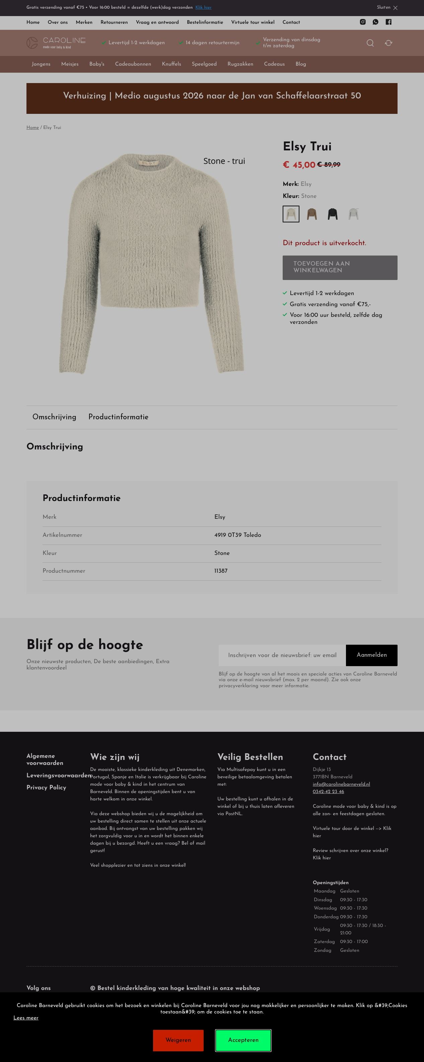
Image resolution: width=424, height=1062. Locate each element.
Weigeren (178, 1040)
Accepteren (243, 1040)
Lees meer (26, 1018)
